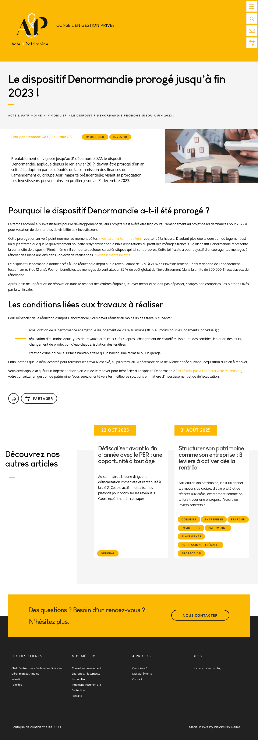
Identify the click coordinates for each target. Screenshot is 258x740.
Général (108, 553)
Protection (191, 553)
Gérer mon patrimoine (25, 673)
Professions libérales (200, 545)
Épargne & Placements (86, 673)
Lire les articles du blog (207, 668)
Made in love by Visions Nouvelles (214, 727)
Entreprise (214, 519)
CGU (59, 727)
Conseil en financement (86, 668)
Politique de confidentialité (31, 727)
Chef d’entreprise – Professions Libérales (36, 668)
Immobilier (95, 137)
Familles (16, 684)
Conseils (189, 519)
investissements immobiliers (120, 238)
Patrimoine (217, 528)
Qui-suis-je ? (139, 668)
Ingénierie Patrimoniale (86, 684)
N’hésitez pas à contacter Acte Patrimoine (209, 371)
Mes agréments (142, 673)
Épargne (238, 519)
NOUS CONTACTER (200, 615)
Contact (137, 679)
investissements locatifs (112, 255)
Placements (191, 536)
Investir (120, 137)
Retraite (77, 695)
